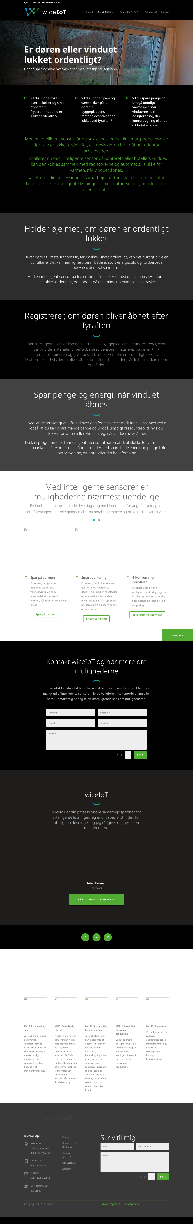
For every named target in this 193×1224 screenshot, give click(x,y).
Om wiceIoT (151, 13)
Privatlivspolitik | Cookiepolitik (120, 1204)
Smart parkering (96, 619)
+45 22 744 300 (33, 2)
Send (140, 755)
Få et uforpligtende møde (96, 900)
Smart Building (105, 13)
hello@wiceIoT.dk (40, 1178)
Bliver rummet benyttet (147, 615)
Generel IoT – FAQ (129, 13)
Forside (90, 13)
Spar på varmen (45, 615)
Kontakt (165, 13)
